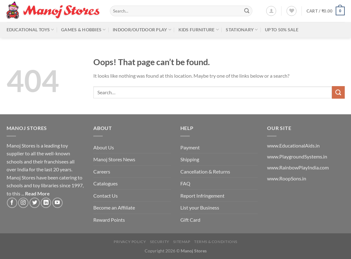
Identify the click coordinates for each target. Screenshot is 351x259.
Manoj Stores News (114, 159)
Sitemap (181, 241)
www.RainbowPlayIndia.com (298, 167)
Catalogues (105, 183)
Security (159, 241)
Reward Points (109, 220)
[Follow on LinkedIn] (46, 203)
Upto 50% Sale (281, 29)
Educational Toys (30, 30)
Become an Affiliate (114, 207)
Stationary (242, 30)
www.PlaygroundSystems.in (297, 156)
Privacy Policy (130, 241)
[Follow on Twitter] (34, 203)
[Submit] (246, 11)
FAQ (185, 183)
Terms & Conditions (215, 241)
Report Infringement (202, 196)
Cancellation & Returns (205, 171)
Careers (101, 171)
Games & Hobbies (83, 30)
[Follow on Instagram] (23, 203)
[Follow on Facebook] (12, 203)
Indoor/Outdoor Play (142, 30)
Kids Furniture (198, 30)
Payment (190, 147)
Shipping (189, 159)
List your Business (199, 207)
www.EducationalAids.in (293, 145)
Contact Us (105, 196)
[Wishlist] (291, 11)
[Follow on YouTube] (57, 203)
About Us (103, 147)
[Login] (271, 11)
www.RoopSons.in (286, 178)
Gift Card (190, 220)
